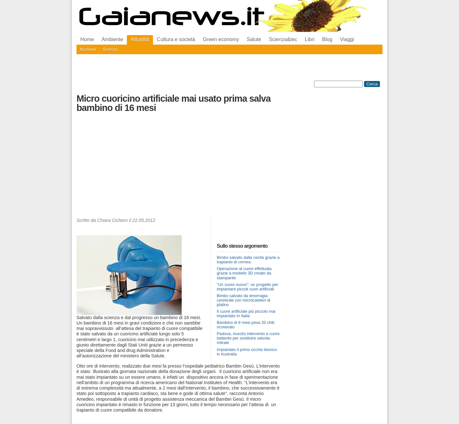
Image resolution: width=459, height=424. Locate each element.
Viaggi (347, 39)
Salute (254, 39)
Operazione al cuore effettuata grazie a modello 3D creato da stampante (244, 273)
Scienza (110, 49)
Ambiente (112, 39)
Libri (309, 39)
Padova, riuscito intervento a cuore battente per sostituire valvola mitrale (248, 338)
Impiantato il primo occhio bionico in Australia (247, 351)
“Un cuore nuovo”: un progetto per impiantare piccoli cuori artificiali (247, 286)
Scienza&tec (283, 39)
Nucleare (88, 49)
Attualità (140, 39)
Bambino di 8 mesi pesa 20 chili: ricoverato (246, 324)
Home (87, 39)
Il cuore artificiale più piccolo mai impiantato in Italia (246, 313)
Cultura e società (176, 39)
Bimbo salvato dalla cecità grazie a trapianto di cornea (248, 259)
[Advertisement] (178, 166)
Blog (327, 39)
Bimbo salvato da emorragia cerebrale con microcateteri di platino (243, 300)
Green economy (221, 39)
